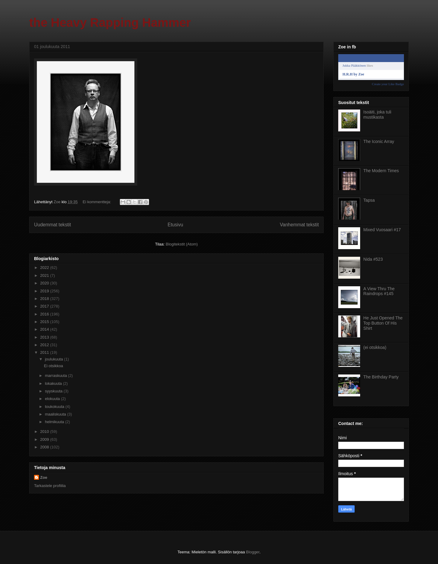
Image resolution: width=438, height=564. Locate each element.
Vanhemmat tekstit (299, 224)
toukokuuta (55, 406)
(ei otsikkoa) (374, 347)
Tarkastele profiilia (50, 485)
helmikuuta (55, 422)
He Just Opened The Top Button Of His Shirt (383, 323)
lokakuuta (54, 383)
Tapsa (369, 200)
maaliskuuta (56, 414)
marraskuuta (56, 375)
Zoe (43, 477)
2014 (45, 329)
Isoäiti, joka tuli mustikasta (377, 115)
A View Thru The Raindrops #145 (379, 291)
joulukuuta (54, 359)
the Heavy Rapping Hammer (110, 22)
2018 (45, 298)
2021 (45, 275)
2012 (45, 345)
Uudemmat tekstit (52, 224)
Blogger (252, 552)
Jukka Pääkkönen (354, 65)
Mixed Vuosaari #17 (382, 229)
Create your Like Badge (388, 84)
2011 (45, 352)
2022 (45, 267)
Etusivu (175, 224)
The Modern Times (381, 170)
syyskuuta (54, 391)
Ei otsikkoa (53, 366)
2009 (45, 439)
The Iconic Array (378, 141)
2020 (45, 283)
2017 (45, 306)
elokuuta (53, 398)
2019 (45, 291)
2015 (45, 321)
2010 (45, 431)
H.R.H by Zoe (353, 74)
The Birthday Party (381, 376)
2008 (45, 447)
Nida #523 (373, 259)
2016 (45, 314)
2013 (45, 337)
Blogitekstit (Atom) (182, 244)
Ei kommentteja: (97, 202)
